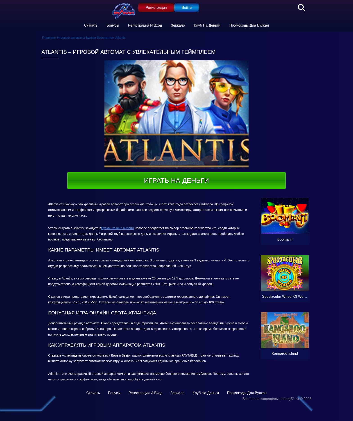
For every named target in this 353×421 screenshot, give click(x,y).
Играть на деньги (176, 180)
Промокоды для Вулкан (249, 25)
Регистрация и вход (145, 25)
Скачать (91, 25)
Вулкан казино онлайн (117, 228)
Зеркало (178, 25)
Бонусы (113, 25)
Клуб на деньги (207, 25)
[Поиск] (299, 6)
